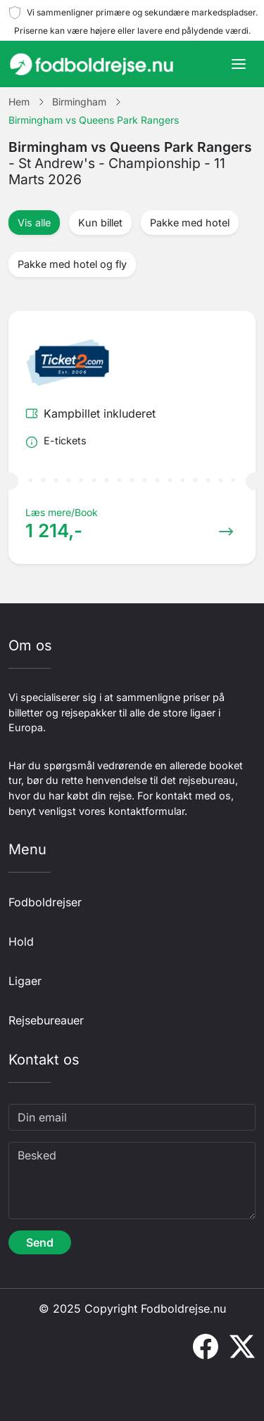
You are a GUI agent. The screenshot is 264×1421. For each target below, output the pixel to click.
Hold (21, 941)
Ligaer (25, 981)
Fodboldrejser (45, 902)
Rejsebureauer (46, 1020)
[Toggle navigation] (239, 64)
